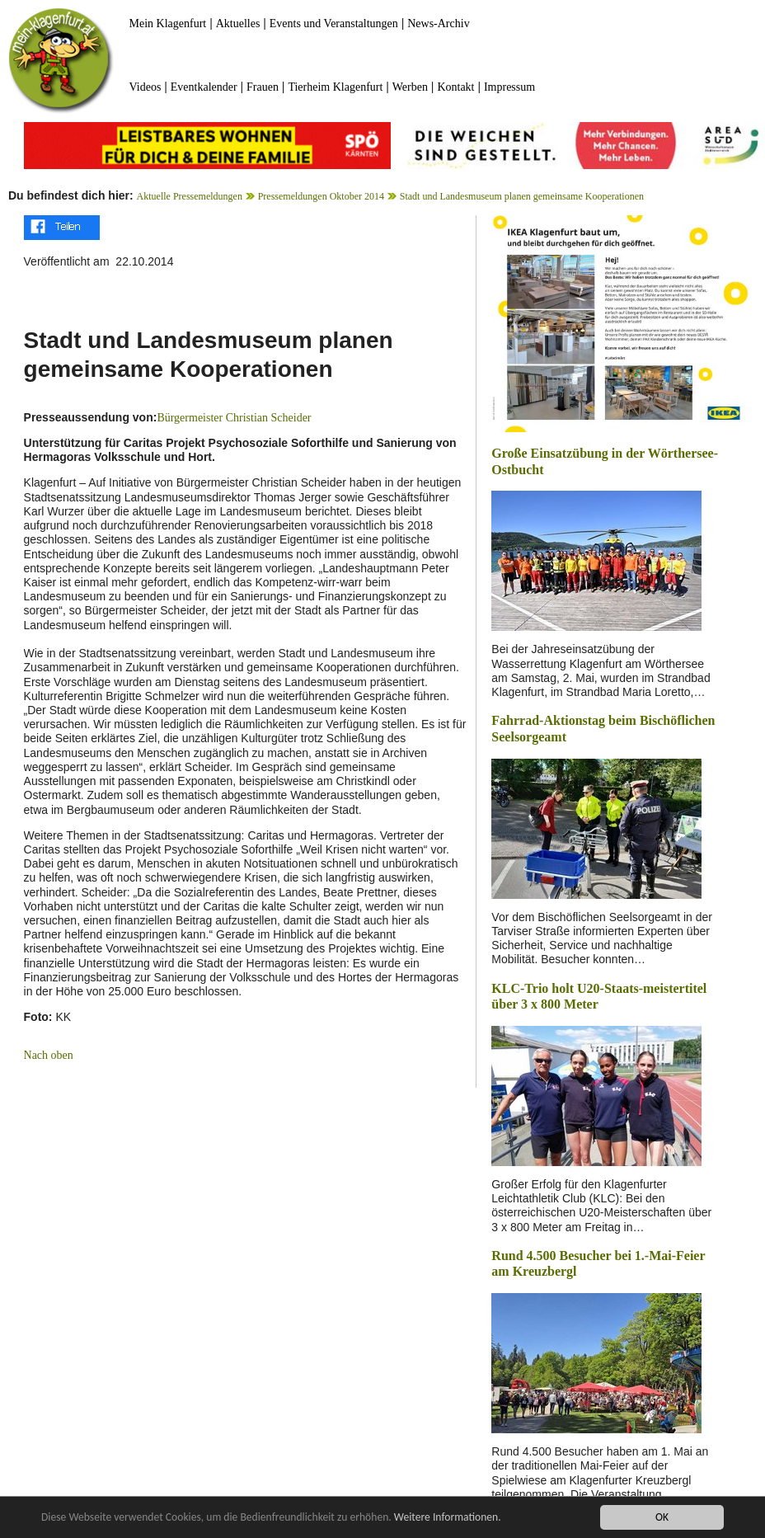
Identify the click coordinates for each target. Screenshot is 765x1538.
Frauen (262, 87)
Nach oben (48, 1055)
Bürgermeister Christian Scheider (234, 418)
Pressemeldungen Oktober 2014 (321, 196)
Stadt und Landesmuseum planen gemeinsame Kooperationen (522, 196)
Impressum (509, 87)
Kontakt (455, 87)
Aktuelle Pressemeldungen (189, 196)
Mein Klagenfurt (168, 23)
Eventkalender (204, 87)
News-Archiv (438, 23)
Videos (145, 87)
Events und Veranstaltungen (334, 23)
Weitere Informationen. (447, 1518)
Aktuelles (238, 23)
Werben (410, 87)
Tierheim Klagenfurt (335, 87)
